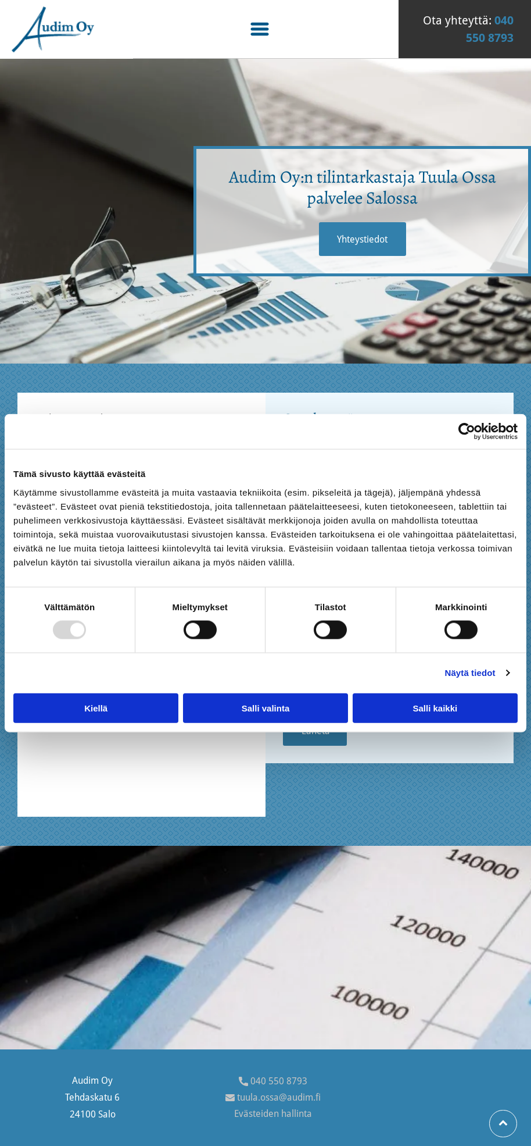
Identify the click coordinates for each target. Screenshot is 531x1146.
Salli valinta (266, 708)
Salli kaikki (434, 708)
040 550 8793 (278, 1081)
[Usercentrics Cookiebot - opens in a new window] (467, 431)
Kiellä (95, 708)
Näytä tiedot (470, 673)
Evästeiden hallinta (273, 1113)
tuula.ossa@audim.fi (279, 1097)
